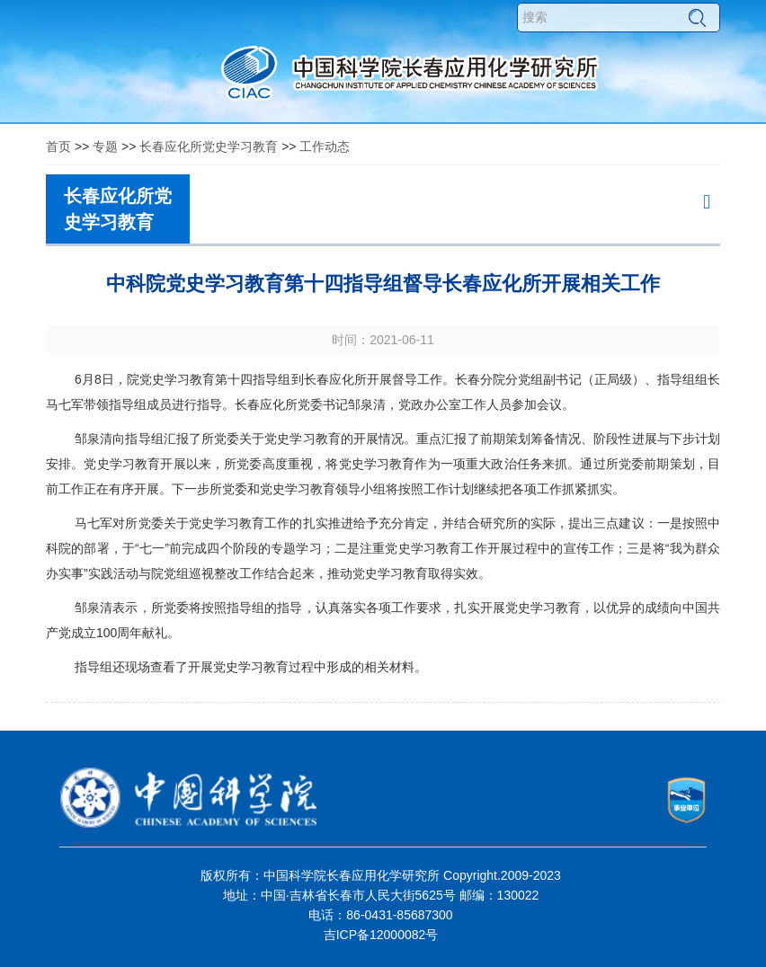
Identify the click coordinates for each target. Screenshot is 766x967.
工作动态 (324, 146)
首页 (58, 146)
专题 (105, 146)
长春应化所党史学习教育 (208, 146)
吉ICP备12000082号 (381, 934)
